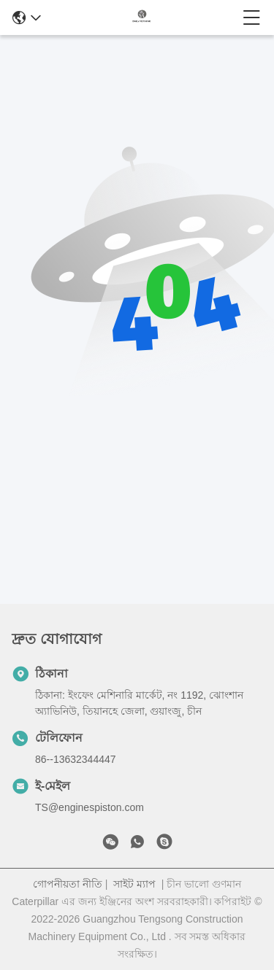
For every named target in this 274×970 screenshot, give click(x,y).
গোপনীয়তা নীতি (67, 884)
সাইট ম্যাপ (134, 884)
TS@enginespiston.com (89, 807)
